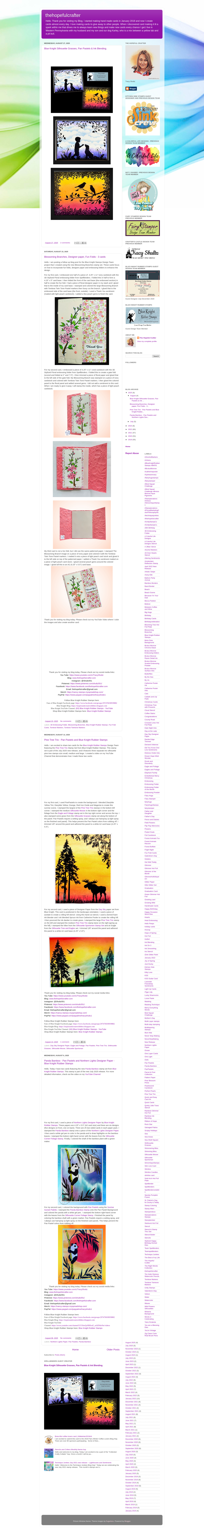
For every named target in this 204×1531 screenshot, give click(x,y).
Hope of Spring (150, 933)
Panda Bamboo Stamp (80, 1210)
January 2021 (130, 1436)
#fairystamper (150, 481)
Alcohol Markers (151, 550)
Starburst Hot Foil (151, 1223)
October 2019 (130, 1483)
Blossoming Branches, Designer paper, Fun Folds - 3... (142, 405)
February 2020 (131, 1470)
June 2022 (129, 1383)
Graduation (149, 888)
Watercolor (149, 1300)
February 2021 (131, 1433)
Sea (146, 1134)
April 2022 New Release (151, 568)
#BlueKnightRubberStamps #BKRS (152, 464)
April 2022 (129, 1389)
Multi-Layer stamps (152, 1021)
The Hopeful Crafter (148, 338)
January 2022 (150, 958)
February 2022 (131, 1395)
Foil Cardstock (150, 835)
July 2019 (129, 1492)
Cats (146, 694)
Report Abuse (132, 453)
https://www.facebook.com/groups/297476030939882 (96, 703)
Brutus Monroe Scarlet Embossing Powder (152, 663)
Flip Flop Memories (152, 826)
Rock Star (148, 1124)
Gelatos (148, 859)
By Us (147, 680)
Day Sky (102, 909)
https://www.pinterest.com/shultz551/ (86, 683)
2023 (130, 426)
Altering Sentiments (152, 558)
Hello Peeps (149, 924)
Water (147, 1297)
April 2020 (129, 1464)
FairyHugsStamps (152, 805)
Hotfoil (147, 939)
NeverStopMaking (152, 1039)
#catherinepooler (151, 472)
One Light (148, 1057)
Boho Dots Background (149, 641)
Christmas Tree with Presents (151, 706)
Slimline (148, 1169)
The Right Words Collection (151, 1267)
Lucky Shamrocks (152, 995)
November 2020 (131, 1442)
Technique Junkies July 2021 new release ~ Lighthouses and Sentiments (83, 1463)
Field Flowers (150, 823)
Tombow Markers (56, 728)
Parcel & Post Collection (150, 1073)
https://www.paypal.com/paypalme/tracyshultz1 (85, 695)
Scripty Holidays (151, 1131)
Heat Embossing (151, 920)
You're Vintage (150, 1330)
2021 (130, 433)
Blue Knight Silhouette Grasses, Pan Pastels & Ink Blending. (75, 48)
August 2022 (130, 1377)
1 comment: (65, 1042)
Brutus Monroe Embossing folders (152, 652)
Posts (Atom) (60, 1355)
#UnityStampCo (151, 522)
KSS (146, 975)
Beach (147, 589)
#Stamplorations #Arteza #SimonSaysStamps (152, 502)
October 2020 (130, 1445)
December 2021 (131, 1402)
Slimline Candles (151, 1172)
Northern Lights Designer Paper (87, 1123)
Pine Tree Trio (62, 748)
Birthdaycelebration (152, 622)
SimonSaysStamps (152, 1163)
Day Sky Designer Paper (59, 1046)
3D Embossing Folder (58, 725)
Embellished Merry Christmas (152, 777)
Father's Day (150, 816)
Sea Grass (149, 1137)
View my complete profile (147, 341)
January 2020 (130, 1473)
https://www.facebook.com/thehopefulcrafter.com (87, 686)
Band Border (150, 586)
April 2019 (129, 1501)
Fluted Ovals (150, 832)
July (132, 422)
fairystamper (149, 808)
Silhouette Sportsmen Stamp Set (90, 926)
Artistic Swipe (150, 572)
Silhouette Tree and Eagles (63, 928)
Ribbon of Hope (151, 1121)
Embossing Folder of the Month (152, 788)
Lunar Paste (149, 998)
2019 (130, 440)
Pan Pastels (90, 1046)
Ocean (147, 1050)
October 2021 (130, 1408)
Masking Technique (152, 1005)
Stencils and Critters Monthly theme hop (70, 1449)
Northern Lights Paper (58, 1342)
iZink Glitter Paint (151, 955)
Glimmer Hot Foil (151, 868)
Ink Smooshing (150, 948)
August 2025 (130, 1342)
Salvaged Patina (151, 1127)
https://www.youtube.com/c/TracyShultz (86, 675)
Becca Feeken (150, 601)
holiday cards (150, 927)
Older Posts (113, 1349)
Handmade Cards (151, 906)
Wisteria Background (149, 1313)
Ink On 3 (148, 945)
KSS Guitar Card (151, 979)
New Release (150, 1042)
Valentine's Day (151, 1291)
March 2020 (130, 1467)
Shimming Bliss (151, 1151)
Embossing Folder (152, 784)
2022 (130, 429)
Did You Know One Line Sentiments (152, 749)
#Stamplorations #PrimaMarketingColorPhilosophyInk (152, 510)
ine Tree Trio (108, 920)
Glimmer (148, 865)
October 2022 (130, 1371)
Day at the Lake (151, 731)
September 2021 (131, 1411)
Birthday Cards (150, 619)
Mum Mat (148, 1033)
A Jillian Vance (150, 547)
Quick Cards (149, 1102)
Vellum (147, 1294)
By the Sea (149, 677)
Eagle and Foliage (66, 813)
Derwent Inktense (151, 745)
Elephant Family (151, 773)
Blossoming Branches (76, 725)
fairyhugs (148, 802)
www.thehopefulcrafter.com (84, 678)
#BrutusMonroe (151, 468)
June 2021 (129, 1420)
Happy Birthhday (151, 909)
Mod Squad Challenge (149, 1014)
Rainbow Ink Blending (149, 1117)
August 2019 (130, 1489)
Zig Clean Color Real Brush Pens (151, 1335)
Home (75, 1349)
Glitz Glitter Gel (151, 885)
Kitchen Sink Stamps (149, 968)
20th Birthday (150, 528)
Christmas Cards (151, 702)
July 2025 (129, 1346)
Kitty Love (148, 972)
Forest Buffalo (150, 847)
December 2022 (131, 1367)
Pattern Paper (150, 1077)
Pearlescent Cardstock (149, 1087)
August (133, 396)
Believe (147, 604)
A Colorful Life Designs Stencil (151, 543)
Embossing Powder (152, 792)
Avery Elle (149, 575)
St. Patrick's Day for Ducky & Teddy (152, 1201)
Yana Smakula (150, 1322)
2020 (130, 436)
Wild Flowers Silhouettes (150, 1308)
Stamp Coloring (151, 1205)
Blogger (127, 1521)
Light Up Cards (150, 989)
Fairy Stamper (150, 799)
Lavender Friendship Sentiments (149, 984)
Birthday (148, 615)
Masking (148, 1001)
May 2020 (129, 1461)
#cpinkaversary (151, 475)
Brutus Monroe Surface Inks (150, 670)
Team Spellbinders (152, 1248)
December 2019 (131, 1477)
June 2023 (129, 1361)
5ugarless (110, 1521)
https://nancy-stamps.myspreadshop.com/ (85, 692)
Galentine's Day (151, 856)
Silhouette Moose (77, 811)
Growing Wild (150, 903)
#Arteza (148, 460)
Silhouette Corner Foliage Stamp (79, 1215)
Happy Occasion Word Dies (151, 913)
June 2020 (129, 1458)
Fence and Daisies (152, 820)
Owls (147, 1060)
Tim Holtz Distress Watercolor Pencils (152, 1275)
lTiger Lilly (148, 992)
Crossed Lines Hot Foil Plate (152, 724)
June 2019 (129, 1495)
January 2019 (130, 1511)
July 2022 (129, 1380)
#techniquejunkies (152, 515)
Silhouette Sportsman (74, 1048)
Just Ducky (149, 964)
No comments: (66, 721)
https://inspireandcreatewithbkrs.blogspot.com (89, 706)
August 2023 (130, 1355)
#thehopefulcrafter (152, 519)
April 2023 (129, 1364)
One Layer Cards (151, 1053)
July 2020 (129, 1455)
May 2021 (129, 1424)
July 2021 (129, 1417)
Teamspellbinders (151, 1251)
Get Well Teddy (151, 862)
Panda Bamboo (92, 1069)
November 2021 (131, 1405)
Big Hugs (148, 612)
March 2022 (130, 1392)
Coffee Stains (150, 713)
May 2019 (129, 1498)
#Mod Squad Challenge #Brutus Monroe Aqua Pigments (152, 492)
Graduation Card (151, 891)
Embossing (149, 781)
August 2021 (130, 1414)
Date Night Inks (151, 728)
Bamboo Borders (151, 583)
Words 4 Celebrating (149, 1318)
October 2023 (130, 1352)
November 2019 (131, 1480)
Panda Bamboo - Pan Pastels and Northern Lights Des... (143, 416)
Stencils (148, 1238)
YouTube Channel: (93, 1074)
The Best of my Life (152, 1258)
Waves (147, 1303)
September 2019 (131, 1486)
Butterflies (148, 674)
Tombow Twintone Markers (74, 728)
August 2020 (130, 1452)
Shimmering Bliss (151, 1148)
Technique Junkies (152, 1254)
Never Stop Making (152, 1036)
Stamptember (150, 1220)
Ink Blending (149, 942)
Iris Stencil (149, 951)
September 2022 (131, 1374)
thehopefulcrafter (151, 1271)
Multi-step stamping (152, 1024)
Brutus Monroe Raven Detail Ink (151, 657)
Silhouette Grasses (82, 816)
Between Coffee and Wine (151, 608)
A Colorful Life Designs (150, 537)
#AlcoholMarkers (151, 457)
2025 (130, 393)
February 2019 (131, 1508)
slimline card (149, 1175)
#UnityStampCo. (151, 525)
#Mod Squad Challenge (150, 485)
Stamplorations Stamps (150, 1216)
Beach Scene (150, 592)
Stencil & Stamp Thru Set (151, 1230)
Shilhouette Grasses (149, 1144)
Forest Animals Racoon (150, 842)
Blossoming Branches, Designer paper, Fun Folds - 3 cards (75, 257)
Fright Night (149, 850)
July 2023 (129, 1358)
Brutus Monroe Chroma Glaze (150, 647)
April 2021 (129, 1427)
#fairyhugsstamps (151, 478)
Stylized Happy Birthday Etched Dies (151, 1243)
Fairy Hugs (149, 796)
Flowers (148, 829)
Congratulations (151, 716)
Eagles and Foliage (152, 770)
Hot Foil (148, 936)
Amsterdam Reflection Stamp (151, 562)
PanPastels (149, 1069)
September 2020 (131, 1448)
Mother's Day (150, 1018)
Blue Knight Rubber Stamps (99, 711)
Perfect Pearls (150, 1091)
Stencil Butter (150, 1235)
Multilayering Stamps (150, 1029)
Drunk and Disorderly (149, 762)
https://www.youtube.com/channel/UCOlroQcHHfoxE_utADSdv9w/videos (81, 1325)
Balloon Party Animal (150, 579)
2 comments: (65, 243)
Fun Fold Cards (151, 853)
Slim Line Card (150, 1166)
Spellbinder (149, 1184)
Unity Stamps (150, 1288)
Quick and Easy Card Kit (151, 1098)
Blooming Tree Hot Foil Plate (152, 626)
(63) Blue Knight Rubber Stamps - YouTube (94, 708)
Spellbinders (149, 1187)
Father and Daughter (149, 812)
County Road (150, 720)
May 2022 (129, 1386)
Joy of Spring (150, 961)
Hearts (147, 917)
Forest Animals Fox (152, 838)
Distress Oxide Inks (152, 753)
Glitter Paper (150, 882)
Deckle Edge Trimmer (150, 740)
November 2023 (131, 1349)
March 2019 (130, 1504)
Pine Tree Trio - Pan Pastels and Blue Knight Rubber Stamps (75, 740)
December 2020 (131, 1439)
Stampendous (150, 1212)
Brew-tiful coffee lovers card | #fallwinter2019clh (73, 1436)
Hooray (147, 930)
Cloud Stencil (150, 710)
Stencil (147, 1226)
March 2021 (130, 1430)
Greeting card (150, 900)
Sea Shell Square (151, 1140)
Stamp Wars (149, 1209)
